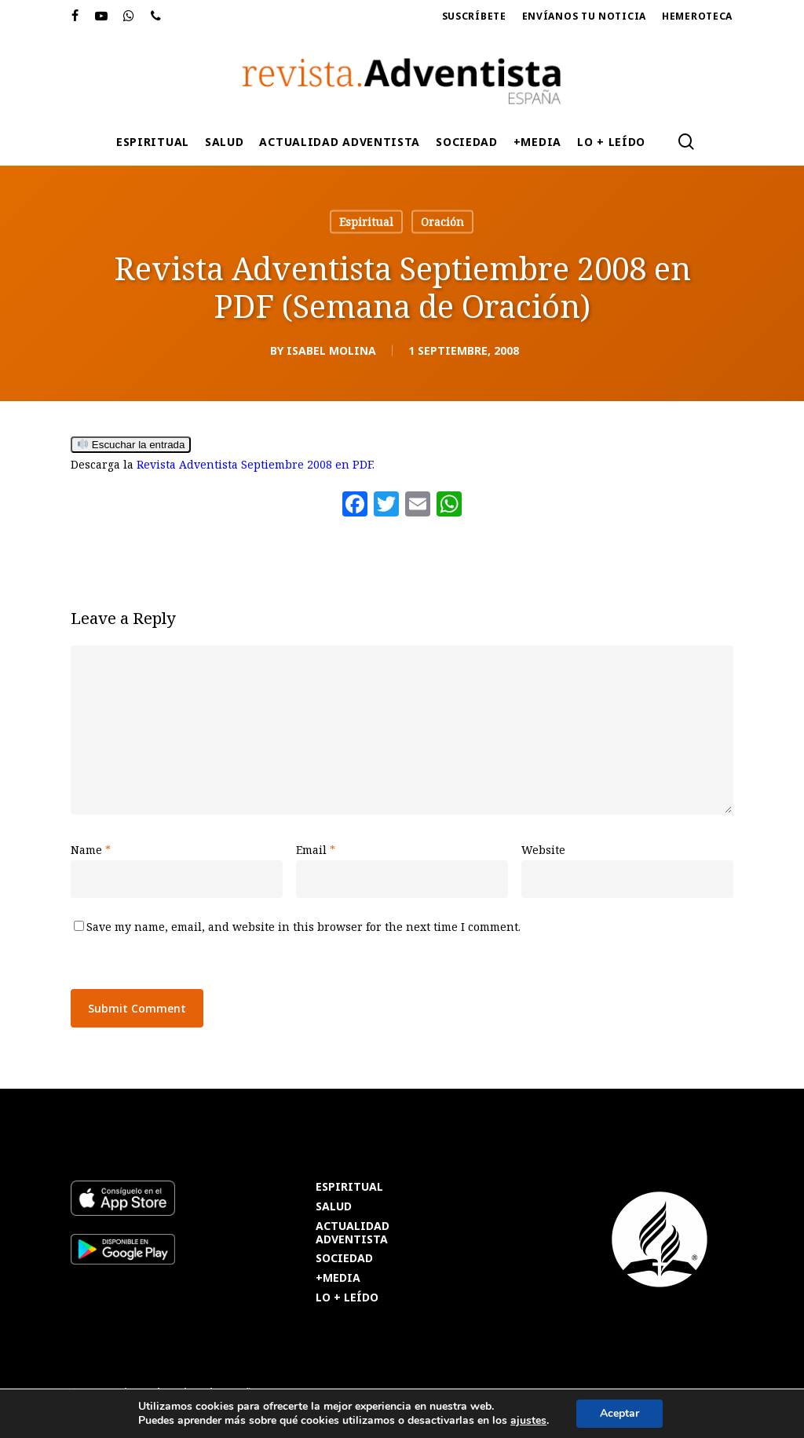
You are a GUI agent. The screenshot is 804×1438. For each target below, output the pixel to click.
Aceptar (619, 1413)
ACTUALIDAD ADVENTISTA (352, 1233)
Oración (442, 221)
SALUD (334, 1207)
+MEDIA (338, 1278)
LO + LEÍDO (347, 1298)
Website (543, 849)
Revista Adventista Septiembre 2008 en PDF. (256, 464)
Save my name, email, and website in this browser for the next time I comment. (303, 926)
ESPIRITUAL (349, 1187)
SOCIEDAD (344, 1258)
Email (315, 849)
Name (91, 849)
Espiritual (366, 221)
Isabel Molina (331, 350)
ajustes (528, 1421)
